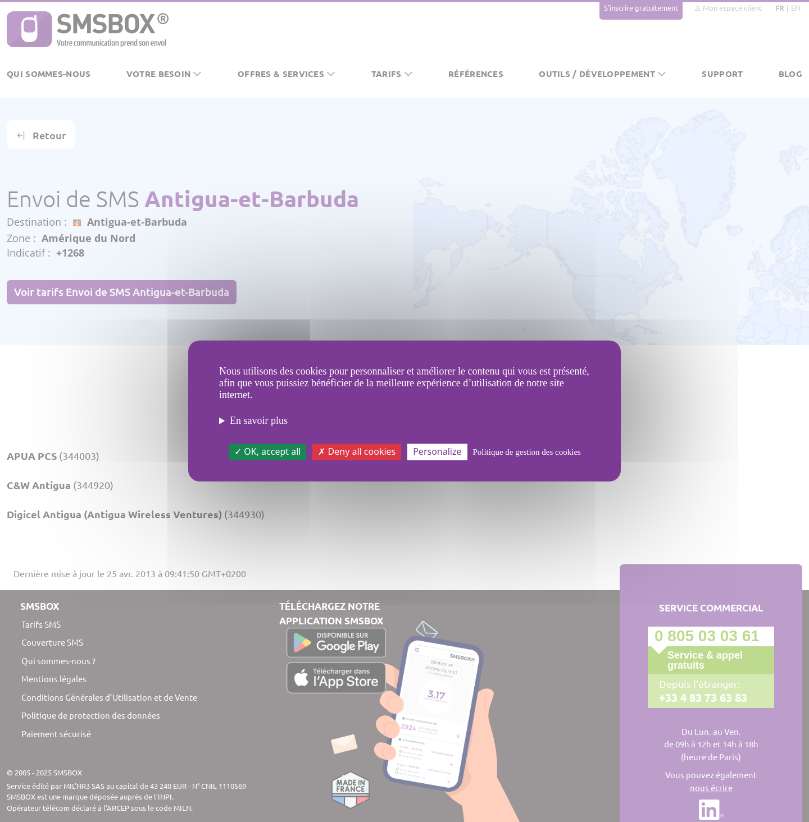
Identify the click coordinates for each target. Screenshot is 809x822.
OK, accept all (267, 451)
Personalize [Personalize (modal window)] (437, 451)
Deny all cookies (357, 451)
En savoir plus (259, 420)
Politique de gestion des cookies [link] (526, 451)
